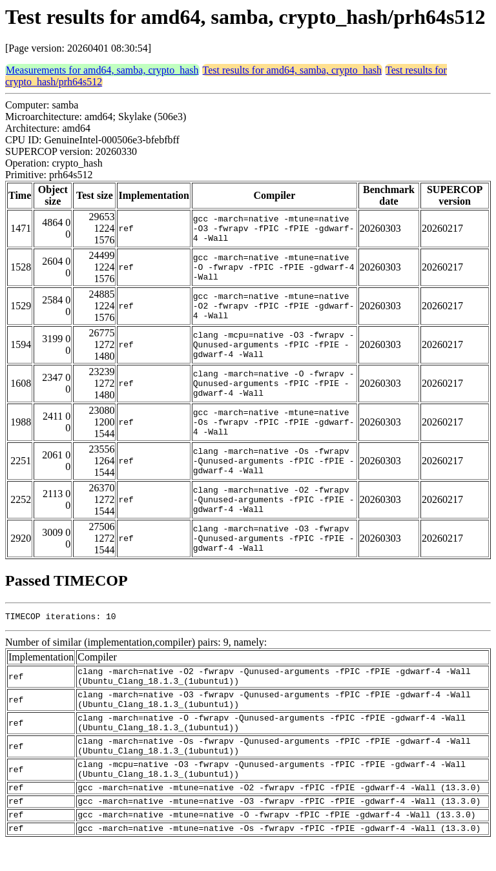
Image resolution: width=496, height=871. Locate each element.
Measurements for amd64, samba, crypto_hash (102, 70)
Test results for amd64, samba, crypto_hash (292, 70)
